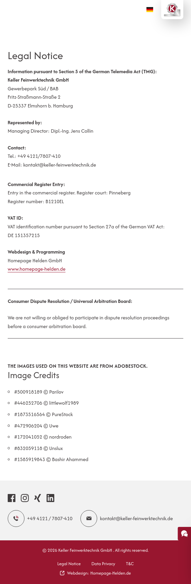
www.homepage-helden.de (37, 268)
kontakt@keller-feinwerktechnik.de (126, 518)
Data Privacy (103, 563)
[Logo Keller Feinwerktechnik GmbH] (172, 9)
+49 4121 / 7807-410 (40, 518)
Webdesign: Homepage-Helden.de (95, 573)
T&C (130, 563)
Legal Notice (69, 563)
